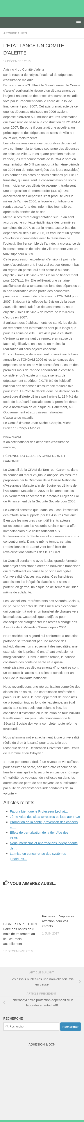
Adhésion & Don (42, 1044)
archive (10, 33)
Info (23, 33)
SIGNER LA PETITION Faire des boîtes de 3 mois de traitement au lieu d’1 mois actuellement (20, 934)
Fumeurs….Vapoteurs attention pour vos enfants (58, 921)
